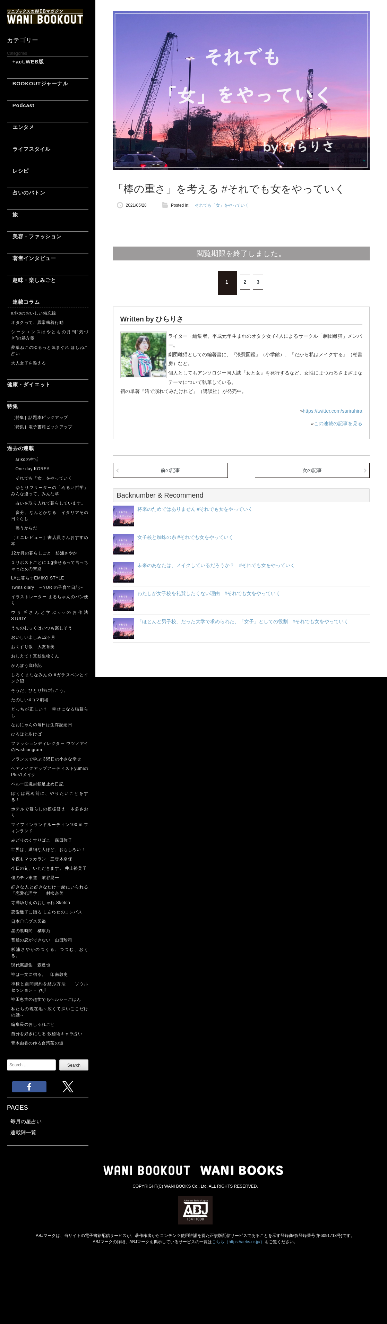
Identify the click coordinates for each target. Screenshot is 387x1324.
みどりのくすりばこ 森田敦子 (41, 840)
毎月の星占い (26, 1121)
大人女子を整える (28, 363)
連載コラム (23, 302)
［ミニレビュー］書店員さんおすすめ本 (49, 540)
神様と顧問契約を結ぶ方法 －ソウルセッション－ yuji (49, 986)
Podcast (20, 105)
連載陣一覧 (23, 1132)
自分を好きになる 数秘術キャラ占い (47, 1033)
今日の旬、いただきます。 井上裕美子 (49, 868)
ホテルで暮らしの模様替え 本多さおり (49, 812)
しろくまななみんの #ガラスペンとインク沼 (49, 678)
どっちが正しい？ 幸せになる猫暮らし (49, 712)
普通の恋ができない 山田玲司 (41, 940)
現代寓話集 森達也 (30, 965)
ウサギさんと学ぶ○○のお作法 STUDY (49, 615)
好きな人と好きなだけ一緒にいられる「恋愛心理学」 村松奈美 (49, 890)
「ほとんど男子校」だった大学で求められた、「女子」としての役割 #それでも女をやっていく (243, 621)
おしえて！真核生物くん (35, 656)
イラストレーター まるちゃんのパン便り (49, 599)
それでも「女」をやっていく (41, 478)
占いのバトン (26, 193)
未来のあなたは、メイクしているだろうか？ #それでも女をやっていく (216, 565)
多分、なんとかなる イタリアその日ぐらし (49, 515)
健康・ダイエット (29, 384)
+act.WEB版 (25, 62)
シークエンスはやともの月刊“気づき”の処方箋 (49, 335)
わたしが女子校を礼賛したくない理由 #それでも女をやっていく (209, 593)
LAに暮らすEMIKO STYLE (37, 578)
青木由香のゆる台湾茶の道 (37, 1043)
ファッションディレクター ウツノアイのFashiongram (49, 746)
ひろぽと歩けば (26, 734)
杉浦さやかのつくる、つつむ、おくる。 (49, 952)
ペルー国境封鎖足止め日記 (37, 784)
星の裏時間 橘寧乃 (30, 930)
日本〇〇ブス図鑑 (28, 921)
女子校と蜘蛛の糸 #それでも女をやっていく (185, 537)
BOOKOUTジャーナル (37, 83)
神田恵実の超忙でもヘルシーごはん (46, 999)
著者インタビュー (31, 258)
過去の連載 (20, 448)
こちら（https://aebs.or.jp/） (238, 1241)
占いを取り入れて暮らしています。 (48, 503)
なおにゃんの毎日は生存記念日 (41, 724)
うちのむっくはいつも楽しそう (41, 628)
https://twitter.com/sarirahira (332, 411)
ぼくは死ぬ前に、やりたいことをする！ (49, 796)
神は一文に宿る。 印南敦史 (41, 974)
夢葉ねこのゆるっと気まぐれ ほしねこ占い (49, 350)
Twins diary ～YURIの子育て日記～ (47, 587)
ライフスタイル (29, 149)
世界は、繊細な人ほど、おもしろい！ (48, 849)
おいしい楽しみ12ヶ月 (33, 637)
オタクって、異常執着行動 (37, 322)
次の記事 (312, 470)
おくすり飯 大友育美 (33, 646)
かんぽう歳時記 (26, 665)
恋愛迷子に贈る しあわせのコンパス (47, 912)
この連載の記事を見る (338, 423)
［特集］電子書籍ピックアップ (41, 426)
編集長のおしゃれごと (33, 1024)
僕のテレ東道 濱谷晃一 (35, 877)
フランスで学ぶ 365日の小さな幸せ (46, 759)
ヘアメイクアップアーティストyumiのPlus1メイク (49, 771)
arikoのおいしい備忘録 (33, 313)
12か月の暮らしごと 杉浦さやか (44, 553)
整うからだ (24, 528)
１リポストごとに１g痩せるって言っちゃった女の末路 (49, 565)
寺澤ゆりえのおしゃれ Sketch (40, 902)
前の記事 (170, 470)
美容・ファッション (34, 236)
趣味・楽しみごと (31, 280)
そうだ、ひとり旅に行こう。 (39, 690)
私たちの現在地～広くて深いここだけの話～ (49, 1011)
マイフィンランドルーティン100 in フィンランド (49, 827)
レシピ (18, 171)
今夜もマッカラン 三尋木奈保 (41, 859)
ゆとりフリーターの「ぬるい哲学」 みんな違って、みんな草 (49, 490)
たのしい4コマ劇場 (30, 699)
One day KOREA (30, 468)
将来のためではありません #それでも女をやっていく (195, 509)
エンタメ (20, 127)
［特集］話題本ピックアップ (39, 417)
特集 (12, 406)
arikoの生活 (24, 459)
